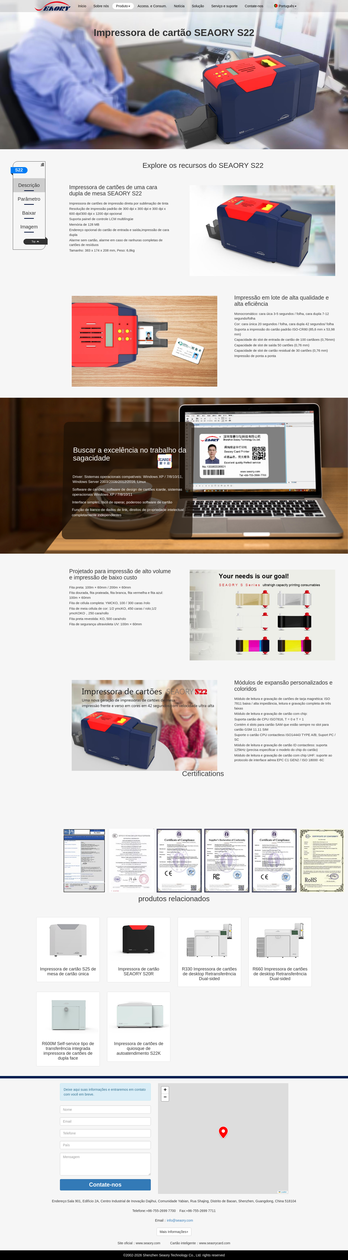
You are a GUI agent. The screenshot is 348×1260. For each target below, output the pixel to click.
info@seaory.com (180, 1220)
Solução (198, 6)
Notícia (179, 6)
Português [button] (285, 6)
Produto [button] (123, 6)
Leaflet (282, 1192)
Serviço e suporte (224, 6)
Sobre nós (101, 6)
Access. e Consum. (152, 6)
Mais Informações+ (174, 1232)
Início (82, 6)
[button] (223, 1132)
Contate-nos (254, 6)
